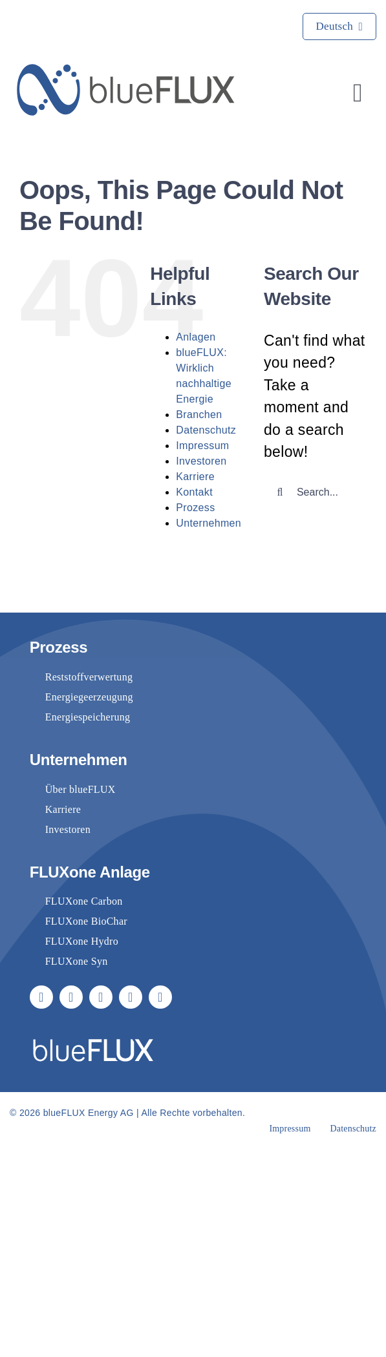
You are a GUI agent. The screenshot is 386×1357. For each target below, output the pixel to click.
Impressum (202, 445)
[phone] (160, 997)
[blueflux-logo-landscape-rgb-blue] (126, 70)
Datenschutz (206, 430)
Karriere (195, 476)
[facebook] (41, 997)
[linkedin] (101, 997)
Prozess (195, 507)
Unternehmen (208, 523)
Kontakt (194, 492)
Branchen (199, 414)
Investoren (201, 461)
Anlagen (195, 336)
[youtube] (71, 997)
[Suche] (280, 492)
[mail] (130, 997)
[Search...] (315, 492)
